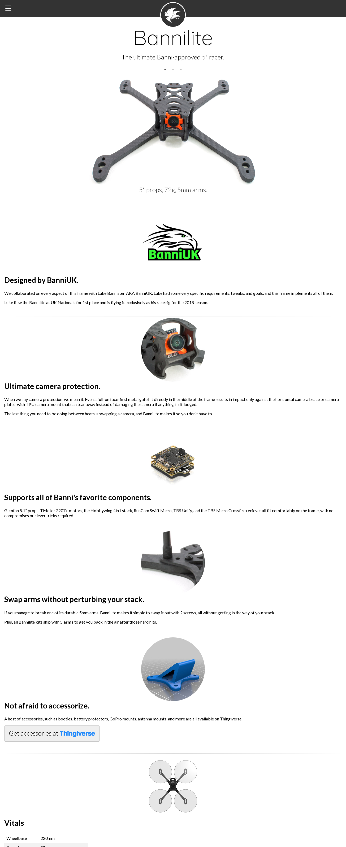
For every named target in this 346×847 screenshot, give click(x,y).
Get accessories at (52, 733)
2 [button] (173, 69)
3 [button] (181, 69)
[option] (173, 127)
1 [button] (165, 69)
